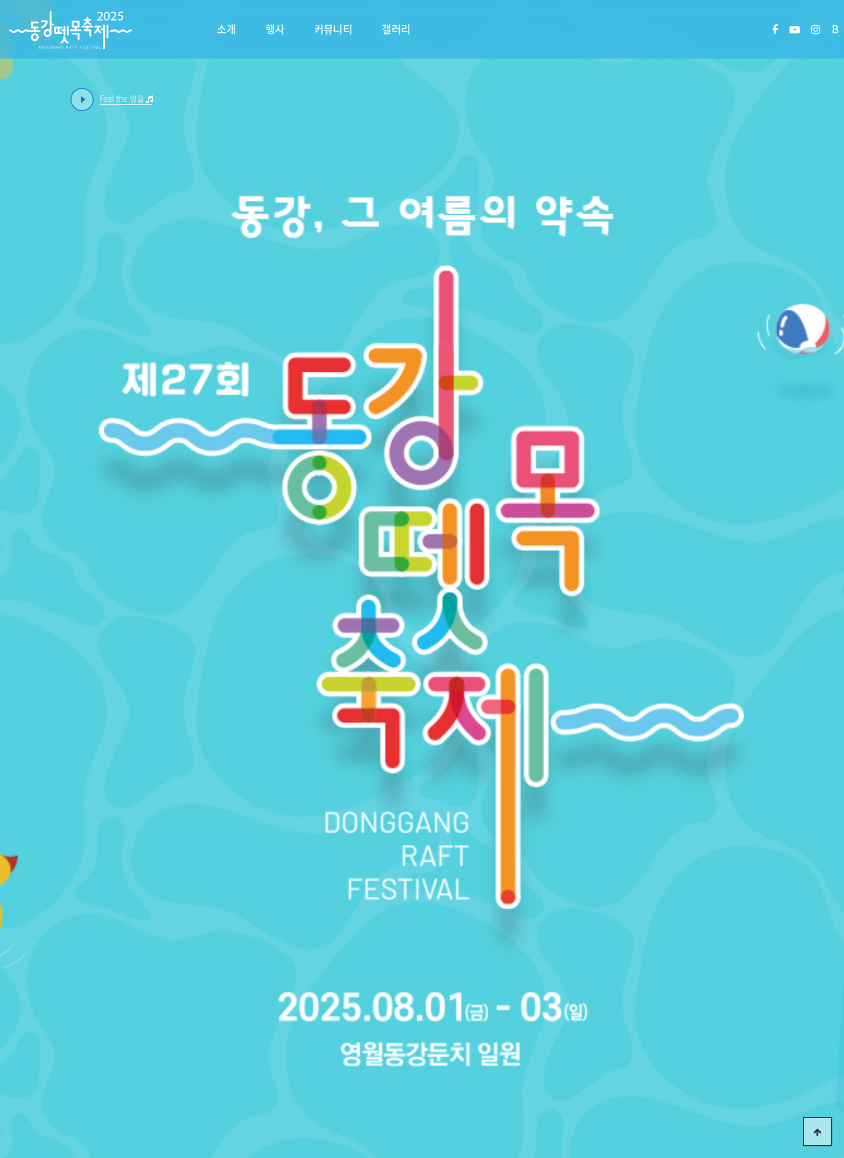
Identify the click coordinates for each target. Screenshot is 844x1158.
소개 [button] (226, 29)
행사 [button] (275, 29)
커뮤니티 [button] (333, 29)
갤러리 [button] (396, 29)
